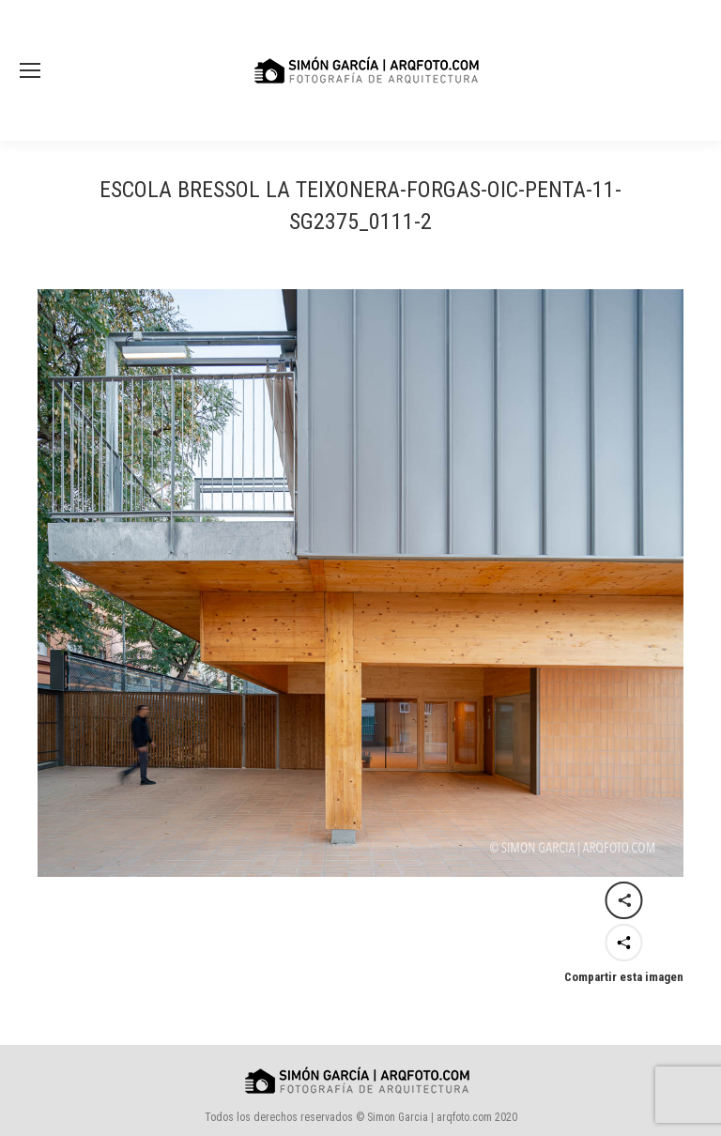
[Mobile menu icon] (30, 70)
